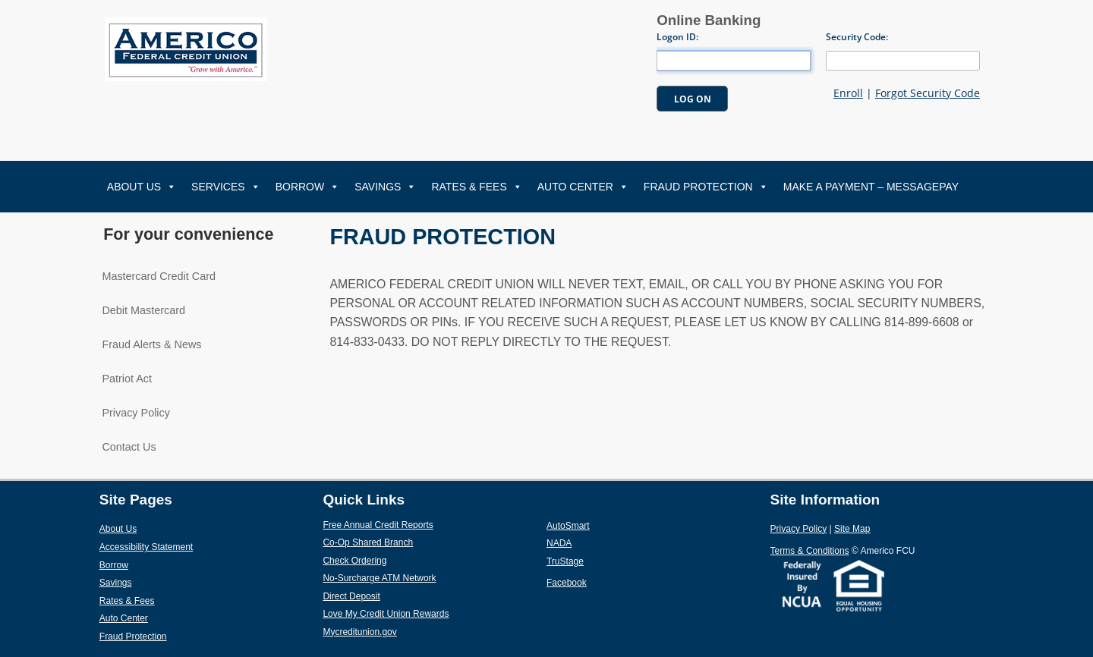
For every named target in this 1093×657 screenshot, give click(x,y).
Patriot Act (127, 379)
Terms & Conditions (809, 550)
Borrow (308, 186)
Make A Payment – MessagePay (871, 187)
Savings (385, 186)
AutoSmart (603, 525)
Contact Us (129, 447)
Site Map (852, 528)
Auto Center (582, 186)
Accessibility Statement (146, 547)
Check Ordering (390, 560)
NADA (594, 542)
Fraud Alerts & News (151, 344)
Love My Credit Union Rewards (421, 613)
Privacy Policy (136, 413)
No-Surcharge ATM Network (415, 577)
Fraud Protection (706, 186)
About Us (141, 186)
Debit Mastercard (143, 310)
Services (225, 186)
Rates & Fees (476, 186)
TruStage (600, 561)
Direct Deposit (387, 595)
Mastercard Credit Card (159, 276)
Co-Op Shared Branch (403, 542)
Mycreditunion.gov (359, 632)
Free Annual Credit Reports (413, 524)
